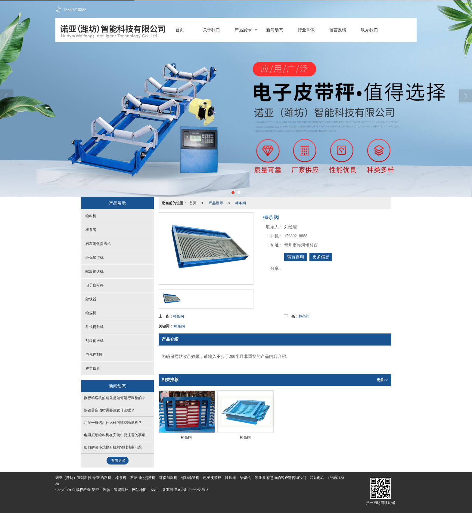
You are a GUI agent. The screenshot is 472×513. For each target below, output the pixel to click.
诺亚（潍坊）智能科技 (110, 490)
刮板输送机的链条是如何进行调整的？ (114, 398)
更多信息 (320, 257)
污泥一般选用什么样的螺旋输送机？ (113, 423)
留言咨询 (295, 257)
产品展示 (242, 30)
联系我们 (369, 30)
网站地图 (139, 490)
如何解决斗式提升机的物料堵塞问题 (113, 447)
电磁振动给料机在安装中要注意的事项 (114, 435)
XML (155, 490)
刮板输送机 (94, 341)
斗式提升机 (94, 327)
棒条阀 (240, 203)
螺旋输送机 (94, 271)
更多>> (382, 380)
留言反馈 (337, 30)
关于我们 (211, 30)
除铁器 (90, 299)
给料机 (90, 216)
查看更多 (118, 460)
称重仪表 (92, 368)
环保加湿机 (94, 257)
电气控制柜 (94, 354)
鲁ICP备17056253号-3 (191, 490)
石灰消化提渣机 (98, 244)
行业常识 (306, 30)
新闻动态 (274, 30)
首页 (179, 30)
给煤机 (90, 313)
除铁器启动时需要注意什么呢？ (109, 410)
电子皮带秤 (94, 285)
